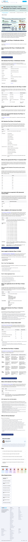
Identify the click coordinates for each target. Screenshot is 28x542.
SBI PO (19, 508)
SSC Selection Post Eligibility (6, 485)
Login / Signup (24, 1)
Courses (3, 2)
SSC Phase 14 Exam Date (6, 117)
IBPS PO (19, 509)
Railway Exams (11, 512)
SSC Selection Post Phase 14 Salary (8, 384)
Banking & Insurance (12, 508)
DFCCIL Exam (19, 518)
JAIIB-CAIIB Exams (12, 513)
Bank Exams (11, 531)
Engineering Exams (12, 538)
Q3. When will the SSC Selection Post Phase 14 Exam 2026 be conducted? (14, 456)
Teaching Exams (11, 525)
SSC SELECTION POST (6, 10)
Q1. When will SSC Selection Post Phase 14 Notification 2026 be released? (14, 451)
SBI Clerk (19, 510)
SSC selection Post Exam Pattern (20, 12)
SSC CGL (19, 513)
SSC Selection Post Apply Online (6, 497)
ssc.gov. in (12, 83)
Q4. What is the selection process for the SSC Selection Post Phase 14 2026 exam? (14, 459)
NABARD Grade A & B (20, 516)
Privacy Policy (19, 532)
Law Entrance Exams (12, 516)
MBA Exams (11, 539)
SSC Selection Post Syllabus (12, 12)
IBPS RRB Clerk (19, 512)
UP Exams (11, 519)
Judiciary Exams (11, 515)
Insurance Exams (11, 532)
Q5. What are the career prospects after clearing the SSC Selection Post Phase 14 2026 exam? (14, 462)
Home (2, 10)
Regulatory (11, 510)
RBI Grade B (19, 515)
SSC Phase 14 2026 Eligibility (7, 212)
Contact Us (19, 531)
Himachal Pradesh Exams (12, 526)
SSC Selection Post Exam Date (6, 500)
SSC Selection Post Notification (12, 10)
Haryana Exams (11, 522)
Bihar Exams (11, 523)
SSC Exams (11, 509)
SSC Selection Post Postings (6, 502)
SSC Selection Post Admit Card (6, 492)
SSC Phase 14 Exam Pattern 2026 (7, 325)
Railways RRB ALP (3, 534)
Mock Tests (5, 2)
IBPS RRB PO (2, 531)
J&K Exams (11, 518)
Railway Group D (20, 519)
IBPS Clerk (2, 532)
